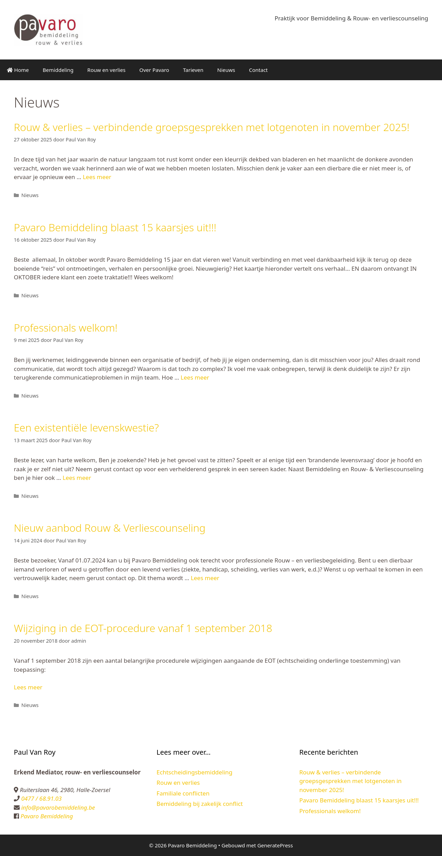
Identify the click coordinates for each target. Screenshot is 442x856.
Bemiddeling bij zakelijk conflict (199, 804)
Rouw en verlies (106, 69)
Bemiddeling (58, 69)
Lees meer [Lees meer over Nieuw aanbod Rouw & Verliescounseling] (205, 578)
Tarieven (193, 69)
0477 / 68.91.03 (41, 798)
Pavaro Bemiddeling (46, 816)
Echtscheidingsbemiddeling (194, 772)
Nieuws (226, 69)
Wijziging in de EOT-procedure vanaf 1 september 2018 (143, 628)
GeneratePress (275, 845)
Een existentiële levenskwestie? (86, 427)
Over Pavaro (154, 69)
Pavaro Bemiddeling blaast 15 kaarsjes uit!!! (115, 227)
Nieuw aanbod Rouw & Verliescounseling (109, 528)
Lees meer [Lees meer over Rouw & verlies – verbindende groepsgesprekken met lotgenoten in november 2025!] (97, 177)
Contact (258, 69)
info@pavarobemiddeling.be (57, 807)
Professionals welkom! (65, 327)
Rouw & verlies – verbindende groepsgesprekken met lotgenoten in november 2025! (212, 127)
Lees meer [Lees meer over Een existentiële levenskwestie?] (77, 478)
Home (18, 69)
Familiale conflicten (182, 793)
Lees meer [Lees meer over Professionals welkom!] (195, 377)
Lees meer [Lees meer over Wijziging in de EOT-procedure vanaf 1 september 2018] (28, 687)
